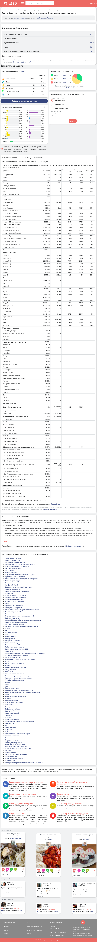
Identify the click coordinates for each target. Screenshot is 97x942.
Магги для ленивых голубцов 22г (17, 566)
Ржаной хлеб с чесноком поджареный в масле (22, 692)
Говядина (8, 707)
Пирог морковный (12, 713)
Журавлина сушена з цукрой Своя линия (20, 659)
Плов (7, 604)
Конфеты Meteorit (11, 585)
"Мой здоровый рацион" (22, 62)
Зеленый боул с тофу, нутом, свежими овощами (23, 620)
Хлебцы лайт (10, 639)
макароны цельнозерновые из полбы (19, 690)
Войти (92, 3)
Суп (6, 732)
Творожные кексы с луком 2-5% (16, 649)
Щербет (8, 750)
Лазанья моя (9, 672)
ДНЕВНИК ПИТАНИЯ (9, 923)
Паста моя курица (11, 643)
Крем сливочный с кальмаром (16, 655)
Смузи (7, 682)
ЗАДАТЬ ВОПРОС (54, 932)
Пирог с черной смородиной (16, 622)
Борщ (7, 738)
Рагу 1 (7, 725)
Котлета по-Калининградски (15, 595)
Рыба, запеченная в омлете (15, 647)
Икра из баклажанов (12, 736)
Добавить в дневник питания (24, 101)
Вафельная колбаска (12, 709)
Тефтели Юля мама (12, 618)
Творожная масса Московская (16, 645)
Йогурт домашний (12, 688)
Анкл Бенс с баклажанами (14, 680)
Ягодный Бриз (10, 670)
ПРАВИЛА (61, 936)
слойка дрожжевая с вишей (15, 668)
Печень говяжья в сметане (15, 624)
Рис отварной (10, 761)
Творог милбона (11, 637)
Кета (6, 630)
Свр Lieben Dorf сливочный (15, 744)
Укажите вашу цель (57, 98)
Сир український (11, 583)
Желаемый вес (56, 112)
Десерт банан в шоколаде (14, 663)
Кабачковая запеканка (13, 742)
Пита (7, 694)
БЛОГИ (6, 930)
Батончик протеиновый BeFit (16, 754)
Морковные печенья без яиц (15, 599)
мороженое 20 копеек (13, 589)
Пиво (7, 686)
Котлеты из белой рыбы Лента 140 (18, 748)
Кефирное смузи (11, 573)
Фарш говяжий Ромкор (13, 560)
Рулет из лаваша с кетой (14, 759)
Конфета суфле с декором (14, 601)
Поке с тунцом (10, 752)
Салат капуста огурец (13, 581)
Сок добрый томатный (13, 641)
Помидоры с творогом (13, 608)
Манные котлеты (11, 740)
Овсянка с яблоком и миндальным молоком (21, 626)
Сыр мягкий (9, 711)
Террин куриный (11, 701)
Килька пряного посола (14, 703)
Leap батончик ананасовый (15, 674)
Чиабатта (8, 715)
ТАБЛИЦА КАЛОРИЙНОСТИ (34, 926)
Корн (7, 661)
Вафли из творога (11, 723)
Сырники (8, 730)
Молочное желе (11, 632)
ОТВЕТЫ (29, 933)
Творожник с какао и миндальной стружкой (21, 579)
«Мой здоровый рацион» (50, 509)
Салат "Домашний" (12, 719)
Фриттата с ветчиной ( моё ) (15, 577)
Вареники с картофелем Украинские (18, 587)
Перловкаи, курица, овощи (15, 562)
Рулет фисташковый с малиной (17, 591)
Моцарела (9, 593)
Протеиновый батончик (14, 606)
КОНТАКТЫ (63, 932)
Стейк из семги (10, 728)
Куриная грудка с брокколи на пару (18, 678)
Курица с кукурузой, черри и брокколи (20, 564)
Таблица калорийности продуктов (18, 10)
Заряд (7, 666)
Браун (7, 628)
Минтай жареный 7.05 (13, 612)
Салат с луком (56, 10)
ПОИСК (29, 923)
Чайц (7, 635)
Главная (4, 10)
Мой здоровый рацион (45, 18)
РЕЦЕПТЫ (6, 926)
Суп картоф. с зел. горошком (16, 597)
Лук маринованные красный (15, 697)
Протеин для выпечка (13, 657)
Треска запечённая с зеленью (16, 746)
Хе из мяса (9, 651)
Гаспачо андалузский (13, 568)
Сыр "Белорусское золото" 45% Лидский (20, 575)
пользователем (20, 18)
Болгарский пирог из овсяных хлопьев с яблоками (24, 763)
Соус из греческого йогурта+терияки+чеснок (22, 610)
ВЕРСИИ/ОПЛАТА (55, 928)
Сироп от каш (10, 570)
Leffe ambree (9, 705)
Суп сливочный (11, 756)
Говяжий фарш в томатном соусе (17, 734)
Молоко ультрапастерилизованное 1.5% (20, 616)
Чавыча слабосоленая (13, 558)
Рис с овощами (10, 614)
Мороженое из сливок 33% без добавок (20, 721)
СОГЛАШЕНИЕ (54, 936)
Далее (72, 121)
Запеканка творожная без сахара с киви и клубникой (25, 653)
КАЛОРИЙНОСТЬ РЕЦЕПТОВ (35, 930)
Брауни (8, 717)
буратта (8, 699)
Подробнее (55, 504)
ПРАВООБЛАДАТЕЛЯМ (56, 923)
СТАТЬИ (6, 933)
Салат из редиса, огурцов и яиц (17, 676)
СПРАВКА (52, 926)
